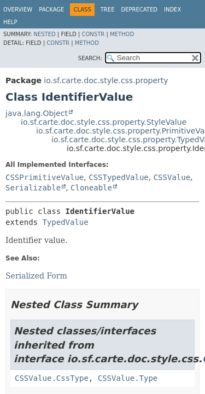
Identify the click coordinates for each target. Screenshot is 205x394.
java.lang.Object (36, 113)
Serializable (33, 187)
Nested (44, 34)
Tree (108, 10)
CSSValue (172, 177)
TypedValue (65, 222)
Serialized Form (36, 275)
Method (122, 34)
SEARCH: (90, 58)
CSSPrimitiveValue (44, 177)
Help (10, 22)
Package (51, 10)
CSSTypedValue (119, 177)
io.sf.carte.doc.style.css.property (106, 80)
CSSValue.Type (128, 378)
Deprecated (139, 10)
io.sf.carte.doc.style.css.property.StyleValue (103, 122)
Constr (92, 34)
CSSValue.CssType (52, 378)
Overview (17, 10)
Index (172, 10)
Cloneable (91, 187)
